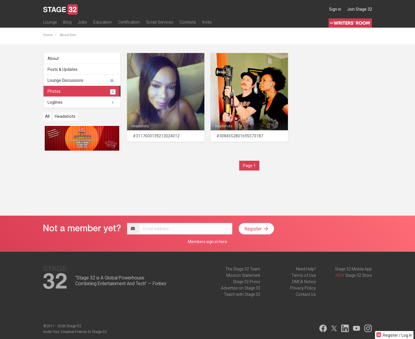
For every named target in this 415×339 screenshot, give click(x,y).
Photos (82, 91)
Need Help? (306, 269)
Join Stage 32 (359, 9)
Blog (67, 22)
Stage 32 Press (246, 281)
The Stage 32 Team (242, 269)
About (53, 58)
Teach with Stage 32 (242, 294)
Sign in (335, 9)
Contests (188, 22)
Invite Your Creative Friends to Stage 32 (75, 331)
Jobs (82, 22)
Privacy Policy (303, 288)
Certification (129, 22)
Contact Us (306, 294)
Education (102, 22)
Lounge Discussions (82, 80)
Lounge (50, 22)
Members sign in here (207, 241)
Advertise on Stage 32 (240, 288)
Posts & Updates (63, 69)
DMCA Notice (304, 281)
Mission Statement (243, 275)
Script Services (159, 22)
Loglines (82, 102)
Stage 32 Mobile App (353, 269)
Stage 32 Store (358, 275)
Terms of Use (303, 275)
